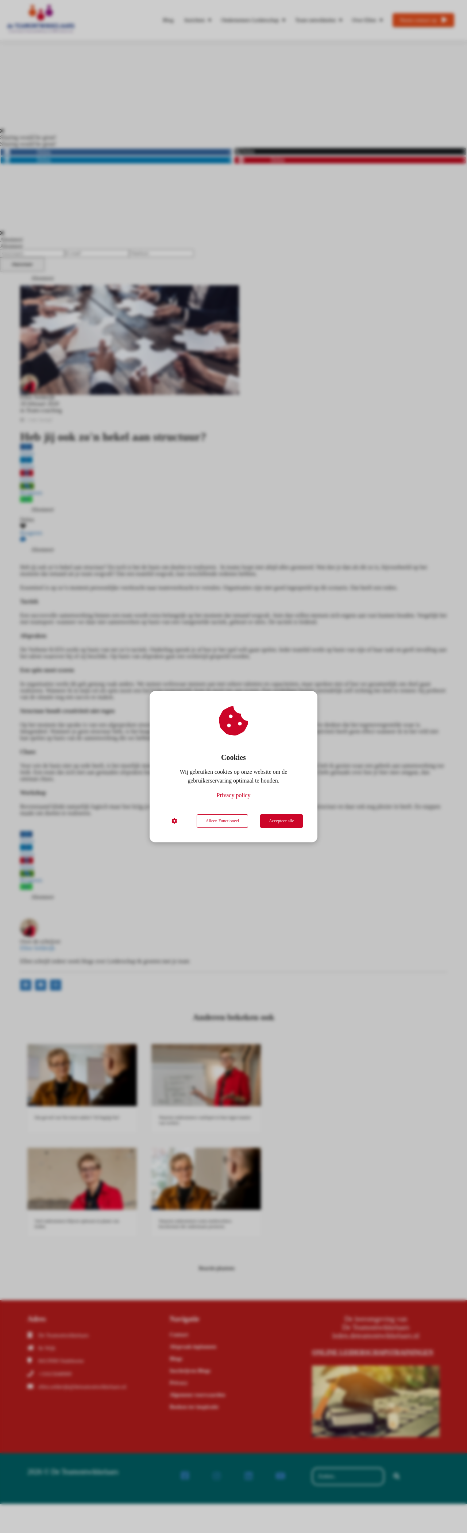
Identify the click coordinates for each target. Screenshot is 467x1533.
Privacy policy (234, 795)
